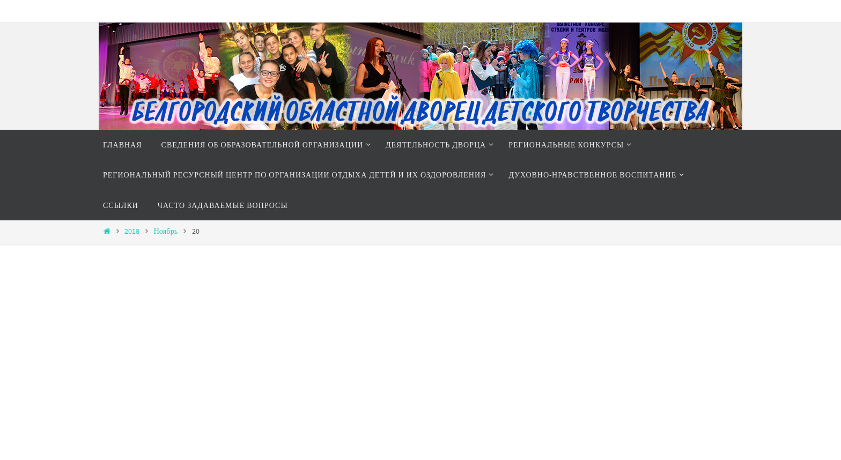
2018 (131, 231)
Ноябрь (165, 231)
